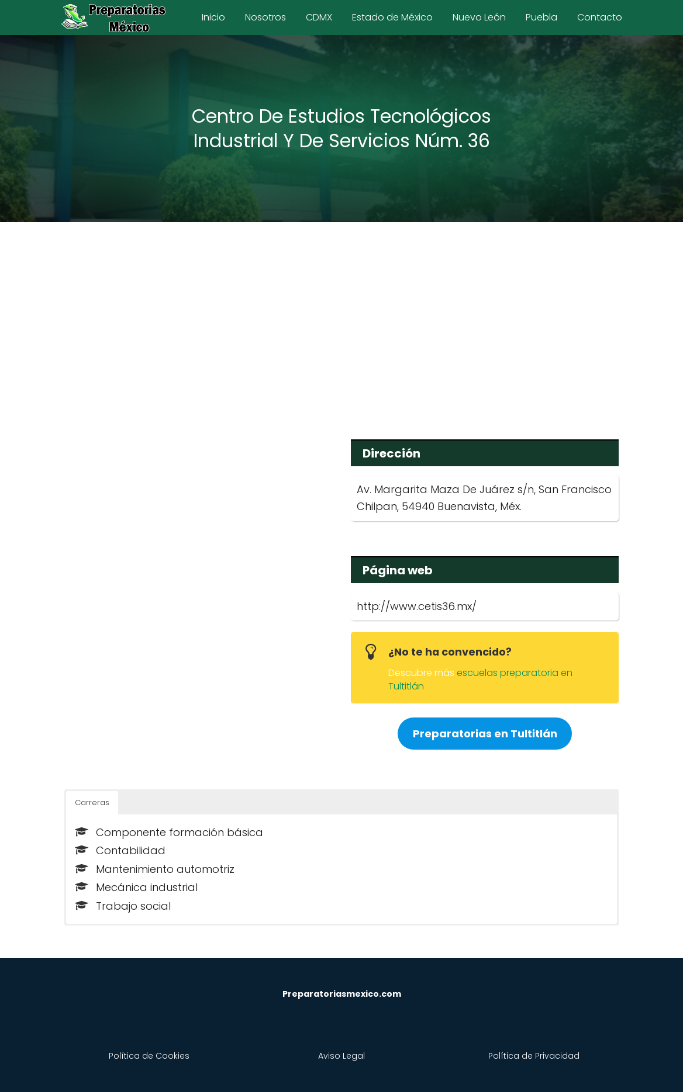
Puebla (541, 17)
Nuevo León (479, 17)
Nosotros (265, 17)
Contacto (599, 17)
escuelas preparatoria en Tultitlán (480, 679)
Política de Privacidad (533, 1056)
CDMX (319, 17)
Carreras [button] (92, 802)
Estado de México (392, 17)
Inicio (213, 17)
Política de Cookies (149, 1056)
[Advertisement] (341, 322)
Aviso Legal (341, 1056)
